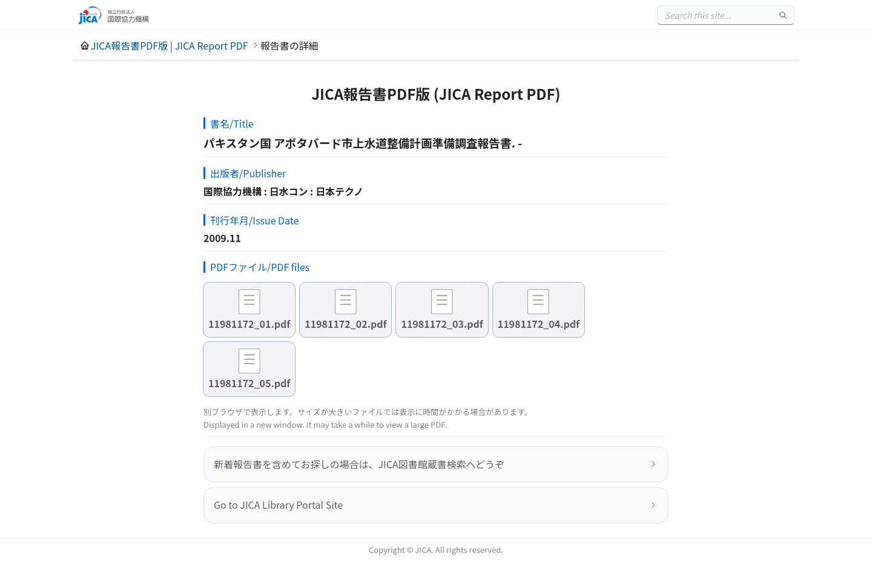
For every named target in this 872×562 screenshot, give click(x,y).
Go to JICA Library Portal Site (278, 504)
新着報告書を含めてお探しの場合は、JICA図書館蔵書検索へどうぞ (359, 464)
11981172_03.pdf (442, 323)
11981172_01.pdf (249, 323)
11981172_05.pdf (249, 383)
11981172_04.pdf (539, 323)
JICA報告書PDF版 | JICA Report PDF (169, 45)
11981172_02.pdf (345, 323)
